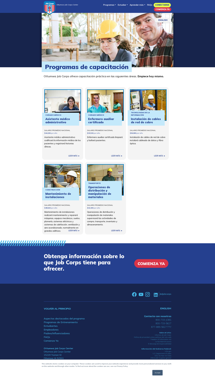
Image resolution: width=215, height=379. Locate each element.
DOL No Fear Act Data (163, 356)
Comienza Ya (162, 9)
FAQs (149, 5)
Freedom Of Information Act (161, 339)
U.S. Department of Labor (162, 353)
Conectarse (162, 5)
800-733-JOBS (163, 319)
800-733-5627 (163, 323)
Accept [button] (157, 373)
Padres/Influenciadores (57, 333)
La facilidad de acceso (163, 342)
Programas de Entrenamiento (61, 322)
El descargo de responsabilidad (159, 344)
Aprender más (137, 5)
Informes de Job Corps (163, 335)
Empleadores (51, 329)
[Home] (49, 7)
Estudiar (122, 5)
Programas (108, 5)
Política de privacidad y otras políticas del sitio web (152, 337)
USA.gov (168, 351)
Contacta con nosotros (157, 316)
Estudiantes (51, 325)
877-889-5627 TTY (161, 326)
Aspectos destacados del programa (64, 318)
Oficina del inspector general (160, 358)
